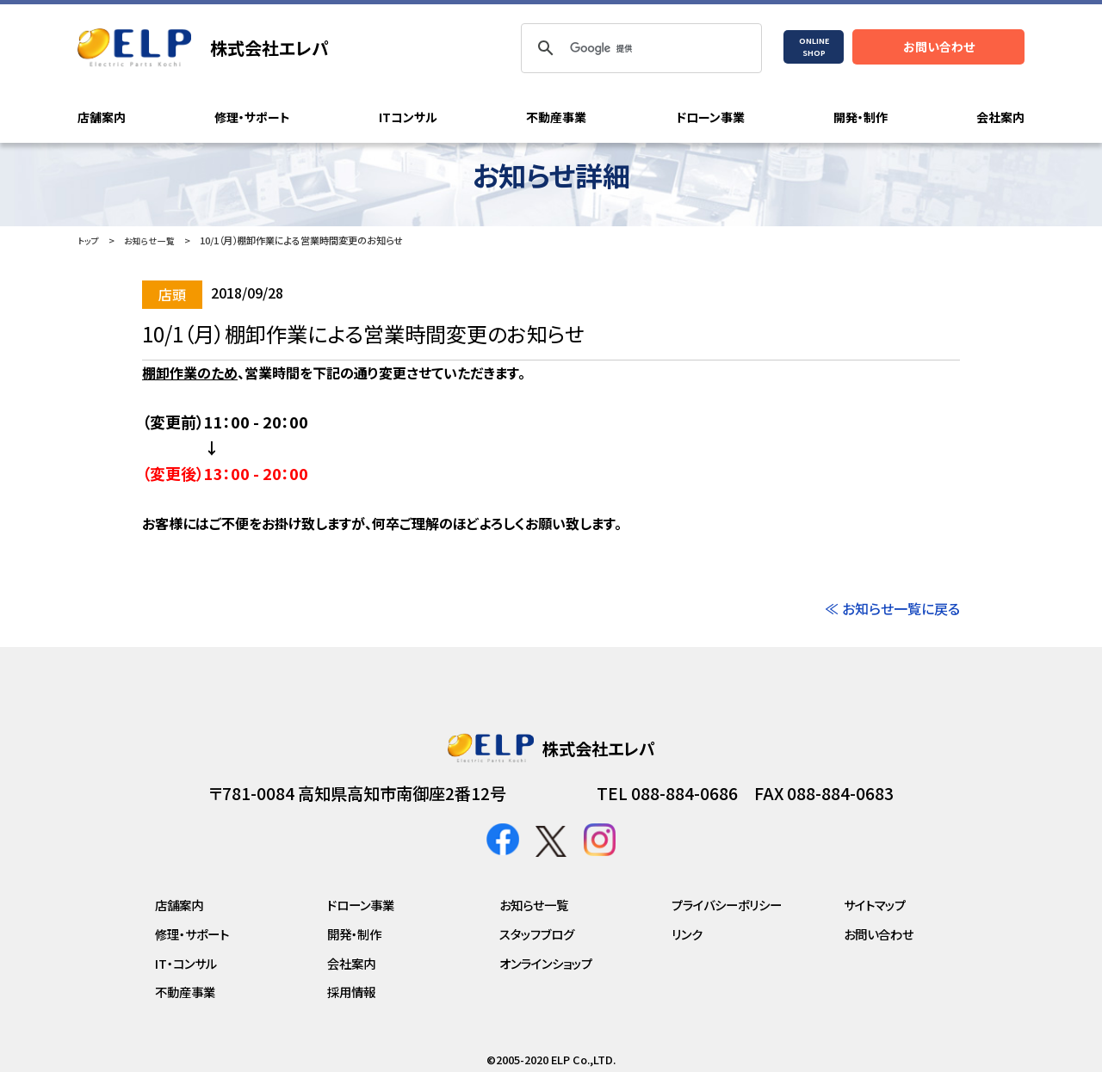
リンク (687, 934)
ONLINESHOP (814, 47)
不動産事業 (556, 117)
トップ (89, 240)
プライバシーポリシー (727, 905)
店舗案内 (101, 117)
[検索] (639, 48)
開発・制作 (860, 117)
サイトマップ (875, 905)
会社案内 (1000, 117)
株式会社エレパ (269, 47)
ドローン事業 (710, 117)
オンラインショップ (545, 962)
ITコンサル (408, 117)
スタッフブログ (536, 934)
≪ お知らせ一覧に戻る (892, 608)
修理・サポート (252, 117)
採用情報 (351, 992)
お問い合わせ (939, 46)
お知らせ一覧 (153, 240)
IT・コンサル (186, 962)
